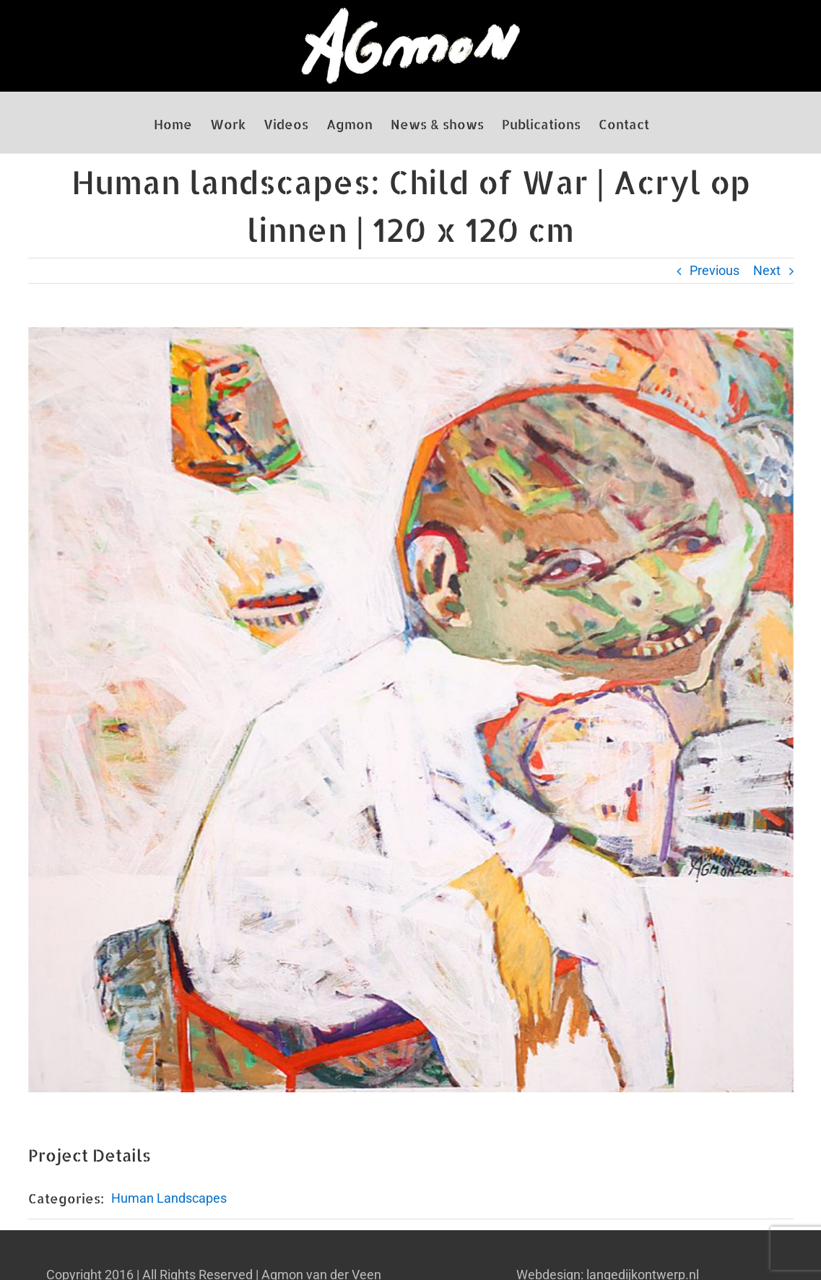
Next (767, 270)
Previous (714, 270)
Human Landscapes (169, 1198)
